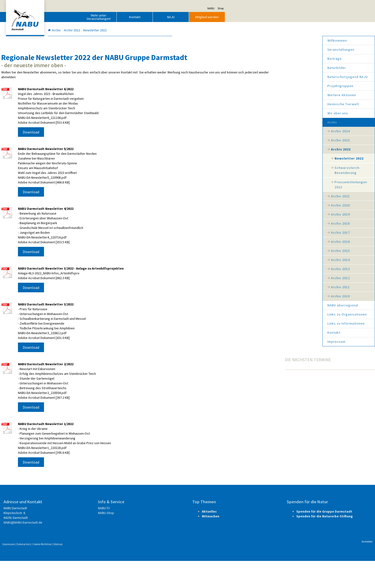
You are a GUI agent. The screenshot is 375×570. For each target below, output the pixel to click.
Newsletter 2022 (273, 158)
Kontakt (209, 17)
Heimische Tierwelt (268, 104)
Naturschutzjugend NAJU (272, 77)
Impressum (261, 341)
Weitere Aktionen (266, 95)
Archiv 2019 (265, 214)
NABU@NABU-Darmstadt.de (98, 531)
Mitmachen (209, 525)
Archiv (257, 122)
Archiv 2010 (265, 296)
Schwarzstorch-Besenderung (272, 170)
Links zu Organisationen (272, 314)
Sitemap (133, 553)
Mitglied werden (282, 17)
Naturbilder (261, 68)
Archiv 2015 (265, 251)
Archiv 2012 (265, 278)
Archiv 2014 (265, 260)
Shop (296, 8)
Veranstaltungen (265, 49)
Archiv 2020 (265, 205)
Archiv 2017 (265, 232)
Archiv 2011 (265, 287)
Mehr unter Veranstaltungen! (174, 17)
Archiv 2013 (265, 269)
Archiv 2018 (265, 223)
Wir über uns (262, 113)
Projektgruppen (265, 86)
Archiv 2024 (265, 131)
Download (106, 141)
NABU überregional (267, 305)
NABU (286, 8)
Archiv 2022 (266, 149)
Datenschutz (99, 553)
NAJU (246, 17)
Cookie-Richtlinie (117, 553)
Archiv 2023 (265, 140)
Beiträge (259, 58)
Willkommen (262, 40)
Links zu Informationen (271, 323)
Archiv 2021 (265, 196)
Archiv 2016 (265, 241)
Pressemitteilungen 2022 (275, 184)
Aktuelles (207, 520)
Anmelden (292, 550)
